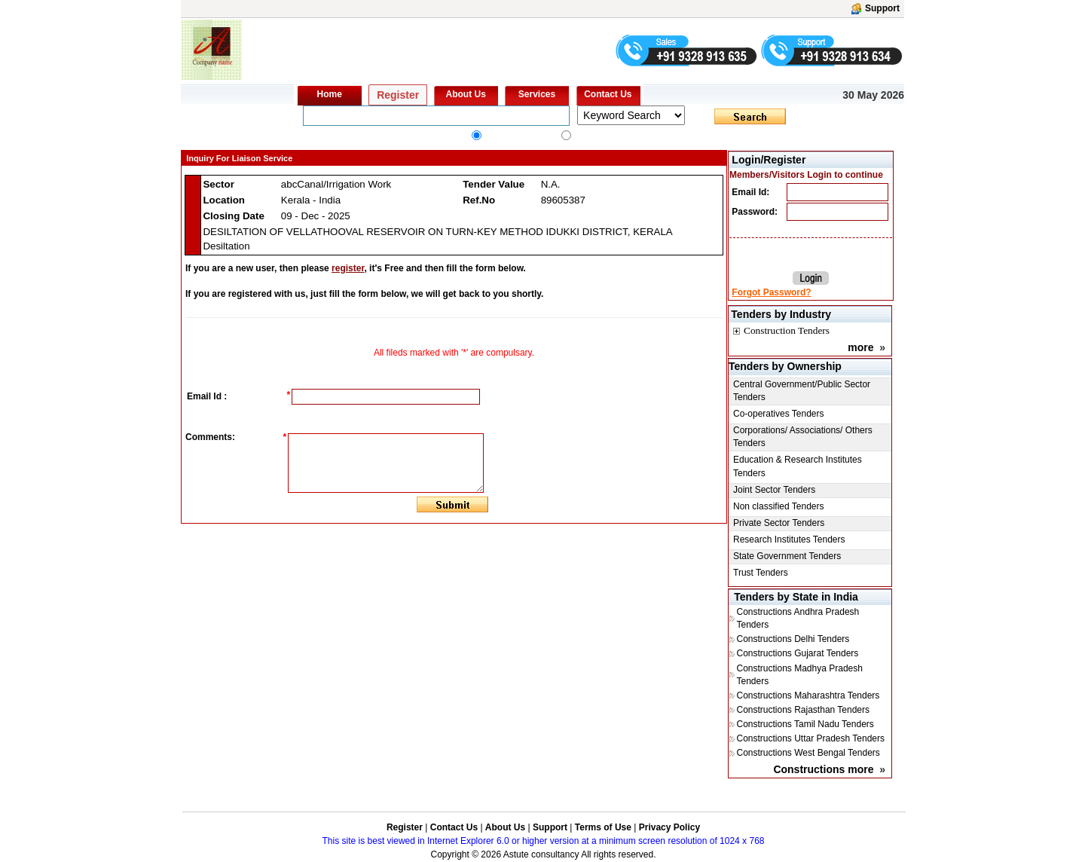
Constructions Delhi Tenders (792, 639)
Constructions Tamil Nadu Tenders (804, 724)
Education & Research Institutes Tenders (797, 466)
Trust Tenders (760, 572)
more (860, 347)
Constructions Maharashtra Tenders (807, 695)
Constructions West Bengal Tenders (807, 752)
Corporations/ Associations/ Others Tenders (803, 436)
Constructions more (823, 769)
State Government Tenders (787, 556)
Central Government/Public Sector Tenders (801, 390)
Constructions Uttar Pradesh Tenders (810, 738)
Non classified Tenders (778, 506)
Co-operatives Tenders (778, 413)
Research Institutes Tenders (789, 539)
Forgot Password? (771, 292)
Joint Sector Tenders (774, 489)
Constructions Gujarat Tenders (797, 653)
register (348, 268)
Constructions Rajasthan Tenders (803, 710)
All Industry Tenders (519, 137)
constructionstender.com (619, 137)
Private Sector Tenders (778, 523)
